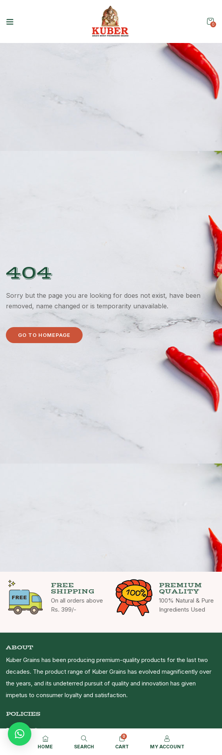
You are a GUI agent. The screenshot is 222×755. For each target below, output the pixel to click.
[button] (210, 21)
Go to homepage (44, 335)
